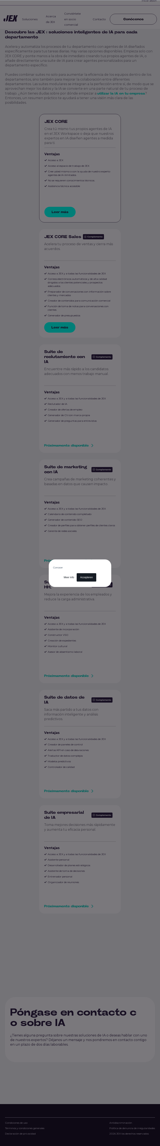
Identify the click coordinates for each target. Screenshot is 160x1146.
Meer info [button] (69, 577)
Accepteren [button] (86, 577)
